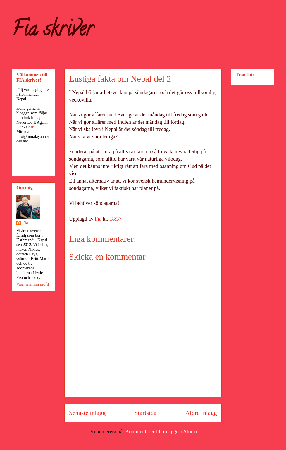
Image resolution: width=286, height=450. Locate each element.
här (30, 127)
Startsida (146, 412)
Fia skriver (52, 31)
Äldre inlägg (201, 412)
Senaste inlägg (87, 412)
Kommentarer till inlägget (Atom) (161, 431)
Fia (25, 223)
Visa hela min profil (32, 284)
